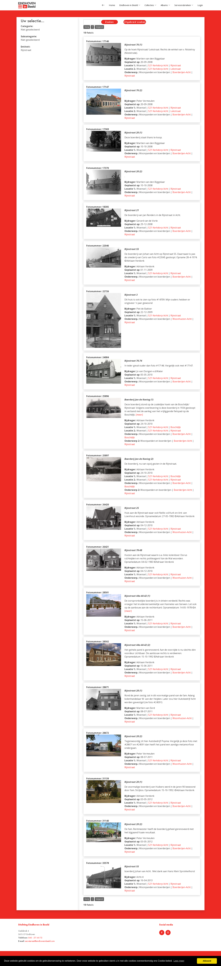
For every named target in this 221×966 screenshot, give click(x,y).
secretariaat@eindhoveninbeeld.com (40, 941)
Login (200, 5)
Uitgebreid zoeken (135, 22)
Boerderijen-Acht (181, 72)
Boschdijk (175, 427)
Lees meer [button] (178, 961)
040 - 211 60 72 (35, 937)
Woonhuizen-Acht (182, 318)
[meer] (139, 414)
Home (112, 5)
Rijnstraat (175, 65)
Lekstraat (175, 68)
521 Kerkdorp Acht (158, 65)
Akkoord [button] (207, 961)
